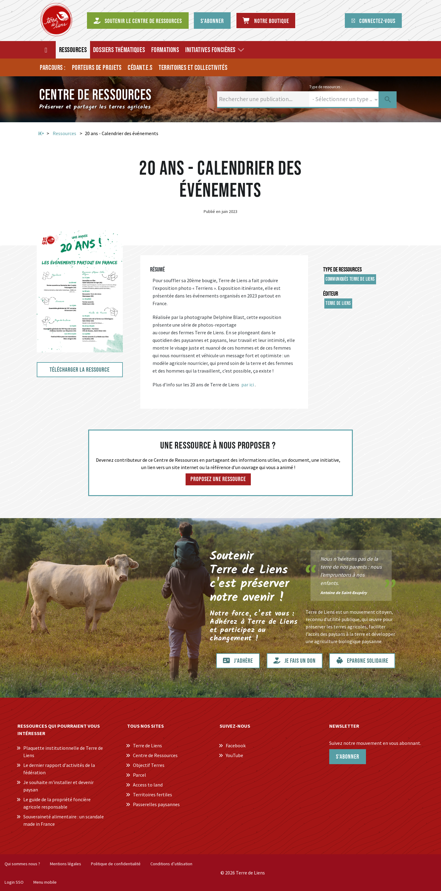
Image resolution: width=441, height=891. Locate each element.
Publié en (212, 211)
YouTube (234, 755)
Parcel (139, 775)
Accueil (41, 133)
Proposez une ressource (218, 479)
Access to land (148, 785)
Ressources (64, 133)
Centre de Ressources (155, 755)
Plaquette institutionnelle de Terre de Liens (63, 751)
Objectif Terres (148, 765)
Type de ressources (342, 269)
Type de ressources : (325, 86)
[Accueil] (46, 50)
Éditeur (330, 294)
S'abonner (347, 756)
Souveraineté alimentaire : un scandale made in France (63, 820)
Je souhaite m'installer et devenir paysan (58, 786)
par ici (247, 384)
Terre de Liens (338, 303)
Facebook (236, 745)
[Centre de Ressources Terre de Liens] (56, 19)
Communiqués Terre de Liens (350, 279)
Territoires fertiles (152, 794)
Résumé (157, 269)
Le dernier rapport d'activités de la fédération (59, 768)
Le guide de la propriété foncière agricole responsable (57, 803)
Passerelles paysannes (156, 804)
